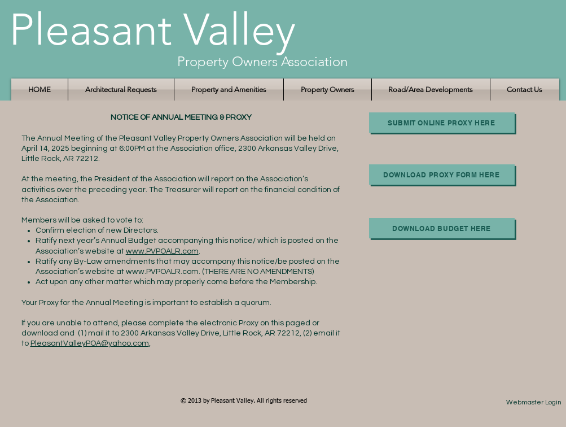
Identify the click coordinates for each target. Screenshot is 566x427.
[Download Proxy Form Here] (442, 174)
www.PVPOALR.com (162, 251)
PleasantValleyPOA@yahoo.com (89, 343)
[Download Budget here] (442, 228)
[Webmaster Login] (534, 402)
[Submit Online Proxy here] (442, 122)
